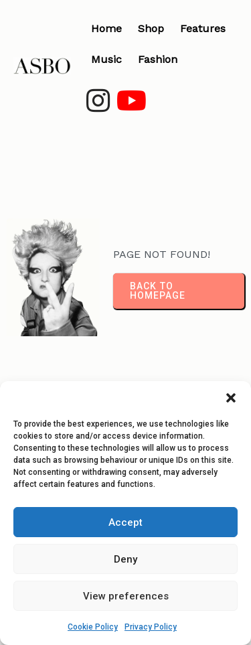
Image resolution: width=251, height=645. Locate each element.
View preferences (126, 596)
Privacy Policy (150, 627)
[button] (231, 398)
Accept (125, 522)
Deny (125, 559)
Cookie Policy (93, 627)
